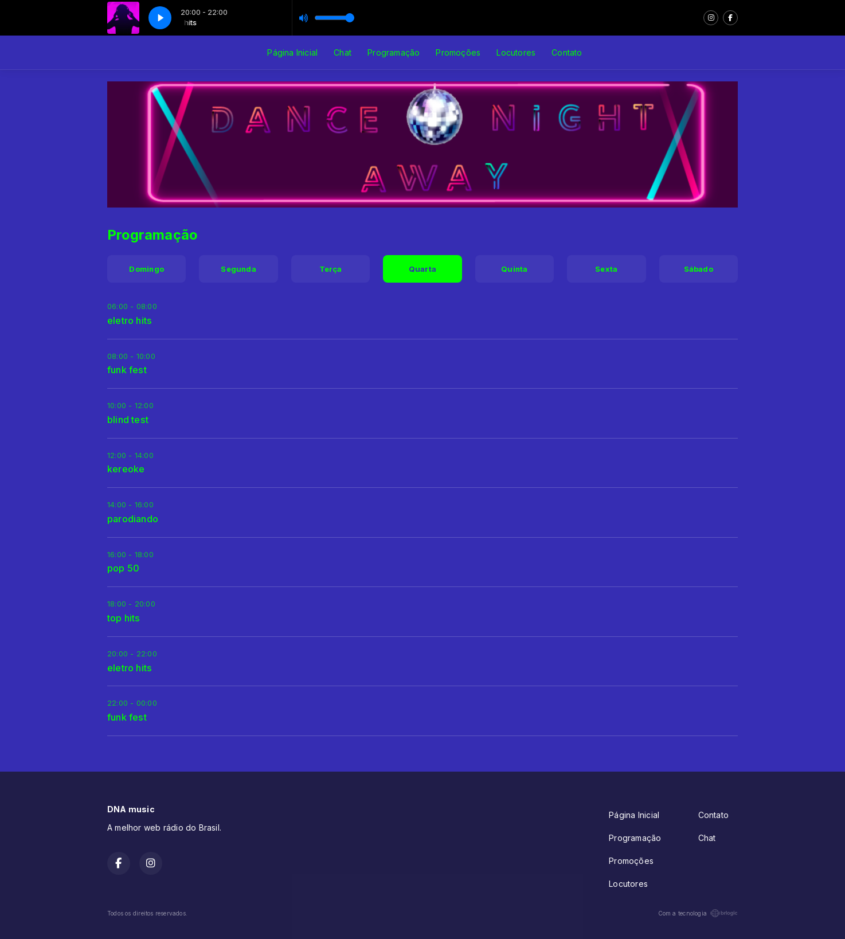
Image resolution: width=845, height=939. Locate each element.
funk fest (127, 369)
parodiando (132, 519)
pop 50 (123, 568)
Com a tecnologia (698, 913)
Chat (342, 52)
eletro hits (129, 320)
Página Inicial (292, 52)
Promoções (458, 52)
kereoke (125, 469)
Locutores (515, 52)
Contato (566, 52)
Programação (393, 52)
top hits (123, 618)
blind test (127, 419)
